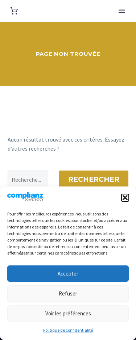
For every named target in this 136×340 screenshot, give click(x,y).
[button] (125, 197)
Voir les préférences (68, 313)
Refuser (68, 293)
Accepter (68, 273)
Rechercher (93, 179)
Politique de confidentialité (68, 330)
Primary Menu (122, 11)
